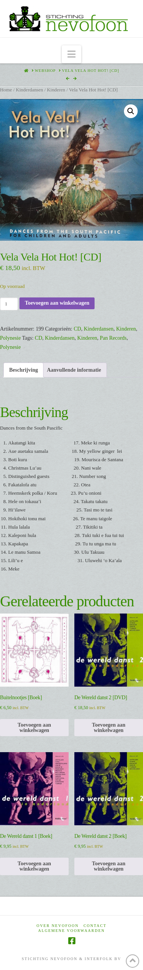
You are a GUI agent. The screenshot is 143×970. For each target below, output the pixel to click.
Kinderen (56, 90)
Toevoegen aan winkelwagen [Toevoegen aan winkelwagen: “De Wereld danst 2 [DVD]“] (108, 727)
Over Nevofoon (58, 926)
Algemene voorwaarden (71, 930)
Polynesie (10, 338)
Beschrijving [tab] (23, 370)
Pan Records (113, 338)
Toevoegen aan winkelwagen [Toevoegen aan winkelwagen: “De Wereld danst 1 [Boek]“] (34, 866)
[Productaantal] (9, 303)
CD (77, 329)
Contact (95, 926)
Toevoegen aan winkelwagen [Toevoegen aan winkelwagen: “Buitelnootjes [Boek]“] (34, 727)
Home (6, 90)
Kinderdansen (29, 90)
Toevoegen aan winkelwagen (57, 303)
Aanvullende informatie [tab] (74, 370)
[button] (71, 54)
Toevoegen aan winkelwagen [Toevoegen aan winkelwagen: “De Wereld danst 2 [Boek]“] (108, 866)
